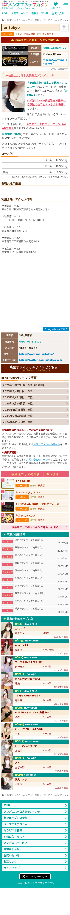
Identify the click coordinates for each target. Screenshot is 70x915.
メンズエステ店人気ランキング (22, 839)
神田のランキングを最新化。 (41, 592)
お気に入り (56, 8)
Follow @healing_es (37, 903)
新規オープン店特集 (15, 845)
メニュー (65, 4)
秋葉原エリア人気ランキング (47, 20)
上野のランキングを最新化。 (41, 569)
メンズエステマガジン (25, 3)
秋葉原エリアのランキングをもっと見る (35, 554)
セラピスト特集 (13, 857)
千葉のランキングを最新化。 (41, 638)
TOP (5, 13)
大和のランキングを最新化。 (41, 615)
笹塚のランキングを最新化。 (41, 576)
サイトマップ (11, 895)
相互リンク (10, 889)
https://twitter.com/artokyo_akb (40, 387)
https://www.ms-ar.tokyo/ (36, 381)
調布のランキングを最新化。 (41, 599)
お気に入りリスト (14, 864)
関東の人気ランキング (18, 20)
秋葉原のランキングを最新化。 (41, 622)
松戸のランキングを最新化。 (41, 584)
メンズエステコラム (15, 851)
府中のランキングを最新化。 (41, 630)
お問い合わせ (11, 882)
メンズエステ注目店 (15, 870)
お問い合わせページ (37, 487)
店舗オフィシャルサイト (46, 471)
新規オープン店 (39, 13)
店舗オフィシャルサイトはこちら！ (35, 396)
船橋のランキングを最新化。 (41, 607)
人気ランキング (19, 13)
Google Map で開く (56, 356)
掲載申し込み (11, 876)
